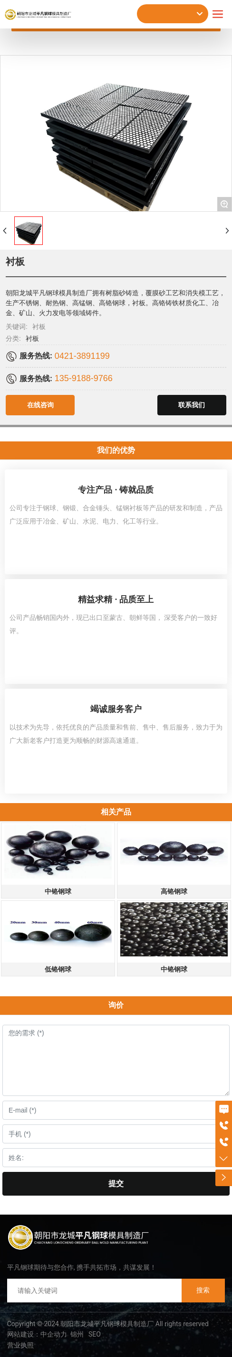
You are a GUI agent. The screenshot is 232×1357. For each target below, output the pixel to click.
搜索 (203, 1290)
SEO (94, 1334)
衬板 (32, 338)
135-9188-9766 (84, 378)
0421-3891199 (82, 356)
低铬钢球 (58, 969)
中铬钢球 (58, 891)
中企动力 (53, 1334)
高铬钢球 (174, 891)
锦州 (77, 1334)
